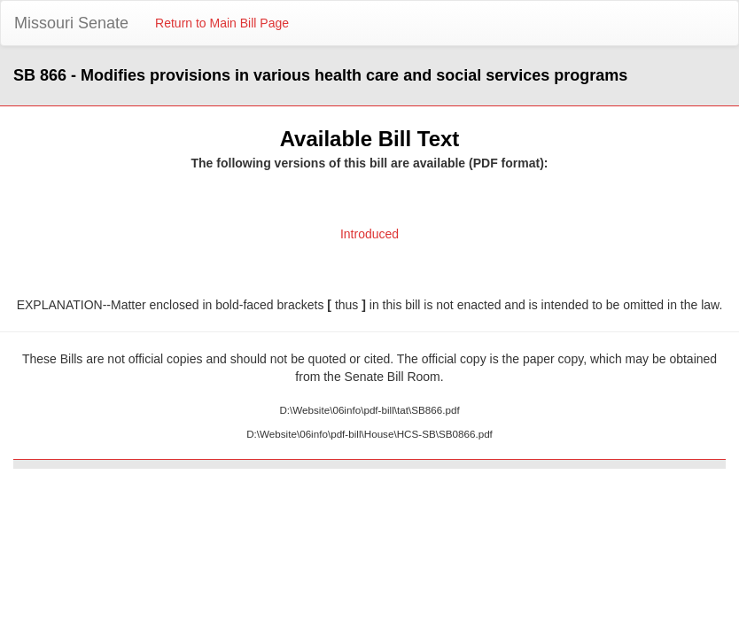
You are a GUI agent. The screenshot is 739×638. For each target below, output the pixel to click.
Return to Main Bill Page (222, 23)
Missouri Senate (71, 23)
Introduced (369, 234)
